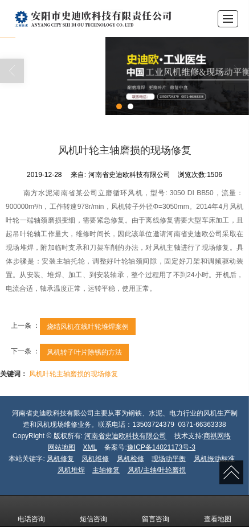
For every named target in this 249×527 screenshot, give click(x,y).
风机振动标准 (214, 459)
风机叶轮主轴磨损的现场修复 (73, 374)
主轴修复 (106, 470)
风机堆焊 (71, 470)
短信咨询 (93, 511)
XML (90, 447)
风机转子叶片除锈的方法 (84, 352)
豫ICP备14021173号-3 (161, 447)
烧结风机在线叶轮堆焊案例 (88, 327)
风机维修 (95, 459)
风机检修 (130, 459)
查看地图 (217, 511)
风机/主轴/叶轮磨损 (157, 470)
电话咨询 (31, 511)
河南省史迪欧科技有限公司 (125, 436)
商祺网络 (217, 436)
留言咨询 (155, 511)
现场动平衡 (169, 459)
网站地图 (61, 447)
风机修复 (60, 459)
